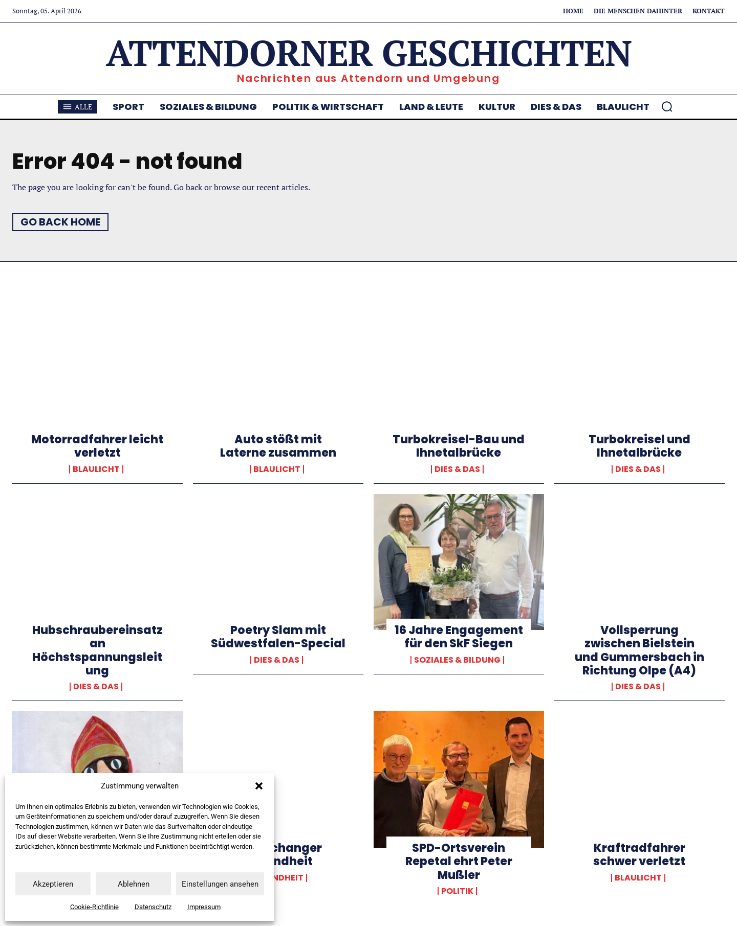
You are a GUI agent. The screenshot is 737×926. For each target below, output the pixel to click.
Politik (457, 891)
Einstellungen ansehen (220, 884)
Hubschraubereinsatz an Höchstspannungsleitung (97, 650)
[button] (259, 786)
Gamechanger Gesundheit (278, 854)
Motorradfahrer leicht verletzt (97, 446)
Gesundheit (277, 878)
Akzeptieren (53, 884)
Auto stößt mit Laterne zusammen (278, 446)
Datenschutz (153, 907)
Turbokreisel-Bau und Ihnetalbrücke (459, 446)
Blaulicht (96, 469)
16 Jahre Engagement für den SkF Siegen (459, 636)
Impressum (204, 907)
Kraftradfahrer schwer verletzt (639, 854)
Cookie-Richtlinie (94, 907)
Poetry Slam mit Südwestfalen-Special (278, 636)
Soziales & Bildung (457, 660)
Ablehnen (133, 884)
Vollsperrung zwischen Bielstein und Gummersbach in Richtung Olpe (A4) (639, 650)
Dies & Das (457, 469)
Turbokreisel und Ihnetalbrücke (639, 446)
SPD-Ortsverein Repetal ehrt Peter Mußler (458, 861)
